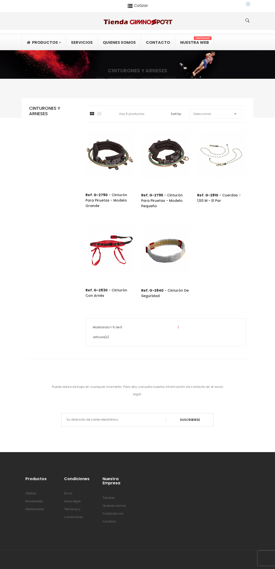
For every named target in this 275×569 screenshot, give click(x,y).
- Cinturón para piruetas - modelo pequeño (162, 200)
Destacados (34, 509)
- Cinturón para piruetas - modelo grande (106, 200)
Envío (68, 493)
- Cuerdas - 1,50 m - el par (219, 198)
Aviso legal (72, 501)
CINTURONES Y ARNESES (44, 111)
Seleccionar (215, 114)
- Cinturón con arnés (106, 293)
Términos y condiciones (73, 513)
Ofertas (30, 493)
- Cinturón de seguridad (165, 293)
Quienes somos (114, 506)
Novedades (34, 501)
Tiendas (109, 498)
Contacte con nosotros (113, 517)
